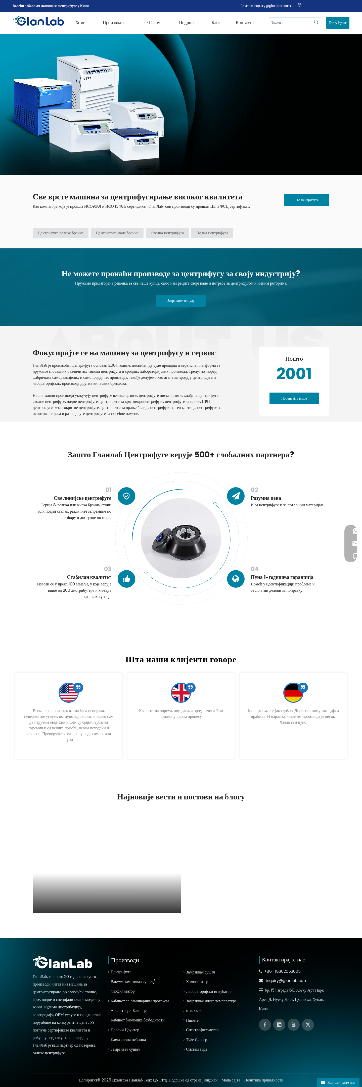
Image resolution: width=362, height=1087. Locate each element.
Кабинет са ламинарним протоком (140, 1001)
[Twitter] (308, 1025)
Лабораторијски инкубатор (209, 991)
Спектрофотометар (202, 1030)
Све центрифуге (307, 199)
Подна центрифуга (212, 233)
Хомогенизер (197, 982)
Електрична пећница (128, 1039)
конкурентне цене (72, 1022)
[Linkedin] (279, 1025)
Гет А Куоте (338, 22)
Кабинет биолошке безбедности (137, 1020)
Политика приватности (263, 1080)
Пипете (192, 1020)
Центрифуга (121, 972)
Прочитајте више (294, 398)
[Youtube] (294, 1025)
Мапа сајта (230, 1080)
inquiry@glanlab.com (272, 5)
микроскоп (195, 1010)
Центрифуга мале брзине (117, 233)
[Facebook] (265, 1025)
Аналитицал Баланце (129, 1010)
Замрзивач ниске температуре (211, 1001)
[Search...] (290, 22)
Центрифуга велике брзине (60, 233)
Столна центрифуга (167, 233)
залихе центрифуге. (49, 1053)
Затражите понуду (181, 300)
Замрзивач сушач (125, 1049)
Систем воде (196, 1049)
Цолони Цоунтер (125, 1030)
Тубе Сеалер (196, 1040)
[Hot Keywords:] (316, 22)
